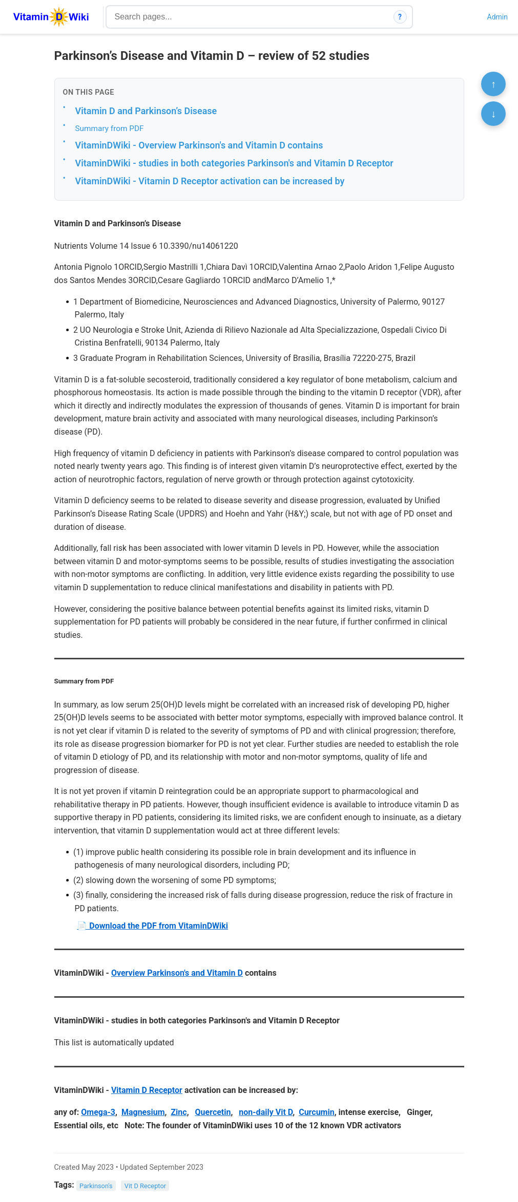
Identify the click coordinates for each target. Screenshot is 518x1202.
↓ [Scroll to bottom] (493, 113)
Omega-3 (98, 1112)
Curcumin (317, 1112)
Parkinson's (96, 1185)
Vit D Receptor (145, 1185)
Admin (497, 17)
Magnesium (143, 1112)
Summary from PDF (109, 128)
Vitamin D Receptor (146, 1090)
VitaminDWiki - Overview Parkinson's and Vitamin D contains (199, 145)
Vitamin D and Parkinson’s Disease (146, 110)
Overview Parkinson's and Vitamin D (177, 973)
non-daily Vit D (266, 1112)
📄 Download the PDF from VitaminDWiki (152, 926)
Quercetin (213, 1112)
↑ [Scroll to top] (493, 84)
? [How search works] (400, 17)
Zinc (179, 1112)
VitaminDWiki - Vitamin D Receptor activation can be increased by (210, 181)
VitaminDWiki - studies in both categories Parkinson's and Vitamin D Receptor (234, 163)
